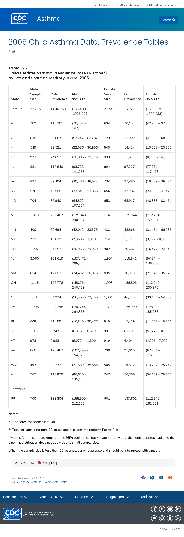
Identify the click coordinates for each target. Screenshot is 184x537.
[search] (168, 20)
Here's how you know (163, 5)
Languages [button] (117, 496)
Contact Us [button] (15, 496)
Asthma (49, 19)
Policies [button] (84, 496)
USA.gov (176, 529)
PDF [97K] (47, 463)
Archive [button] (149, 496)
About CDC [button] (51, 496)
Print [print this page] (11, 51)
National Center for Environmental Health (44, 482)
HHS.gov (162, 529)
